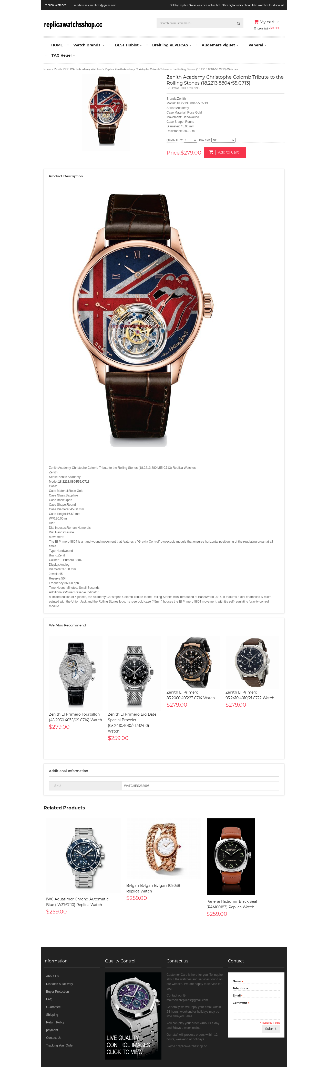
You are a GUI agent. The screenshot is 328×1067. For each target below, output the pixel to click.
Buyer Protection (57, 991)
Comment (240, 1003)
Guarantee (53, 1007)
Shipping (52, 1015)
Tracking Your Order (60, 1045)
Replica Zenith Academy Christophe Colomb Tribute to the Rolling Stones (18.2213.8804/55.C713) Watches (171, 69)
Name (237, 981)
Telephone (240, 988)
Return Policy (55, 1022)
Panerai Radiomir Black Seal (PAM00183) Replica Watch (232, 904)
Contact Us (53, 1038)
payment (52, 1030)
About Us (52, 976)
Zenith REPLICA (64, 69)
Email (237, 996)
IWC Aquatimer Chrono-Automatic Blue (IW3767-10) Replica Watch (77, 902)
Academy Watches (90, 69)
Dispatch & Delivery (59, 984)
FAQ (49, 999)
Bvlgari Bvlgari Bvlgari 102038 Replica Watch (153, 888)
